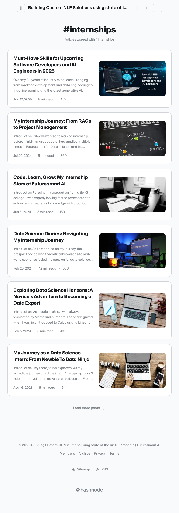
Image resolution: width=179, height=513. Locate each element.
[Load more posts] (89, 408)
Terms (114, 453)
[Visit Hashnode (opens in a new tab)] (89, 489)
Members (67, 453)
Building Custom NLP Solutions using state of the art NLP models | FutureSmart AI (79, 8)
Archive (84, 453)
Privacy (100, 453)
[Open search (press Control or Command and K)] (136, 8)
